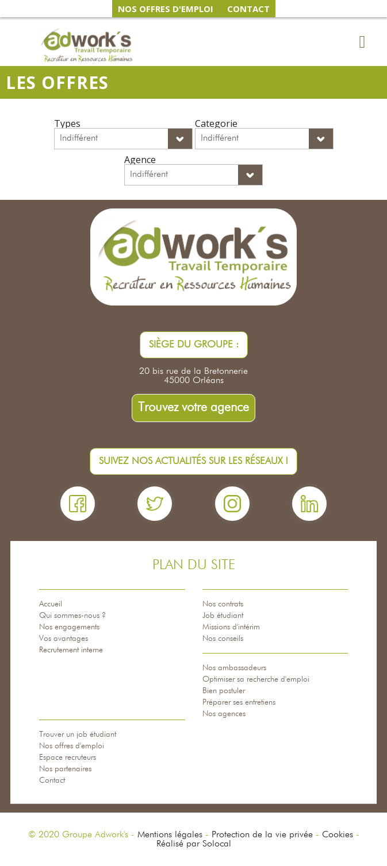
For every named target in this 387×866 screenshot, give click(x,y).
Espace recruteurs (67, 757)
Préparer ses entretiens (238, 702)
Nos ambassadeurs (234, 668)
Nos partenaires (65, 769)
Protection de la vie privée (262, 835)
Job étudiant (222, 616)
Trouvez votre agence (193, 407)
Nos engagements (69, 627)
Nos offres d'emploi (71, 746)
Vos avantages (63, 639)
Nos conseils (222, 639)
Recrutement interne (71, 650)
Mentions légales (169, 835)
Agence (140, 159)
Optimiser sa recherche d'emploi (255, 679)
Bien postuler (223, 691)
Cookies (337, 835)
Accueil (50, 604)
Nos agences (224, 714)
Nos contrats (222, 604)
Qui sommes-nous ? (72, 616)
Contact (52, 780)
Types (67, 123)
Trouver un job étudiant (77, 734)
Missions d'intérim (231, 627)
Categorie (216, 123)
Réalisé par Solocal (193, 844)
